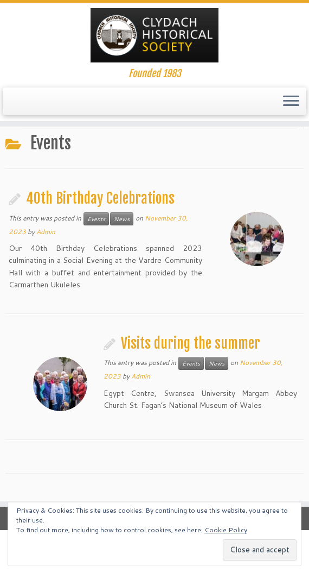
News (122, 219)
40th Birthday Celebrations (100, 198)
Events (96, 219)
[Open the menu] (291, 101)
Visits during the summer (190, 343)
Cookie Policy (225, 529)
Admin (45, 231)
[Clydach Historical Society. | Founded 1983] (154, 35)
